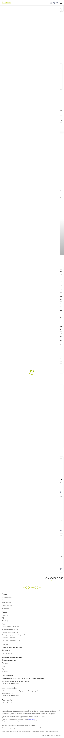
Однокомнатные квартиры (10, 627)
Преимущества (6, 600)
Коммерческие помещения (12, 657)
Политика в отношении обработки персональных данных (18, 725)
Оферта (4, 618)
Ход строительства (9, 660)
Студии (4, 624)
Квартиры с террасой (9, 637)
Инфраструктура (7, 605)
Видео (4, 669)
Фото (3, 666)
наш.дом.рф (31, 719)
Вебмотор (58, 735)
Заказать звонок (57, 581)
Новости (5, 615)
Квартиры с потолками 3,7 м (11, 640)
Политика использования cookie (49, 728)
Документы (5, 608)
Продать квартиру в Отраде (12, 647)
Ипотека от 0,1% (7, 653)
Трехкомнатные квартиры (10, 632)
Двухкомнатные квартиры (10, 629)
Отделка (5, 644)
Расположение (6, 603)
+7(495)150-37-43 (54, 578)
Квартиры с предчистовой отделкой (13, 635)
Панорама (5, 671)
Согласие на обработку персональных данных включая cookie (19, 728)
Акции (4, 612)
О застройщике (7, 597)
